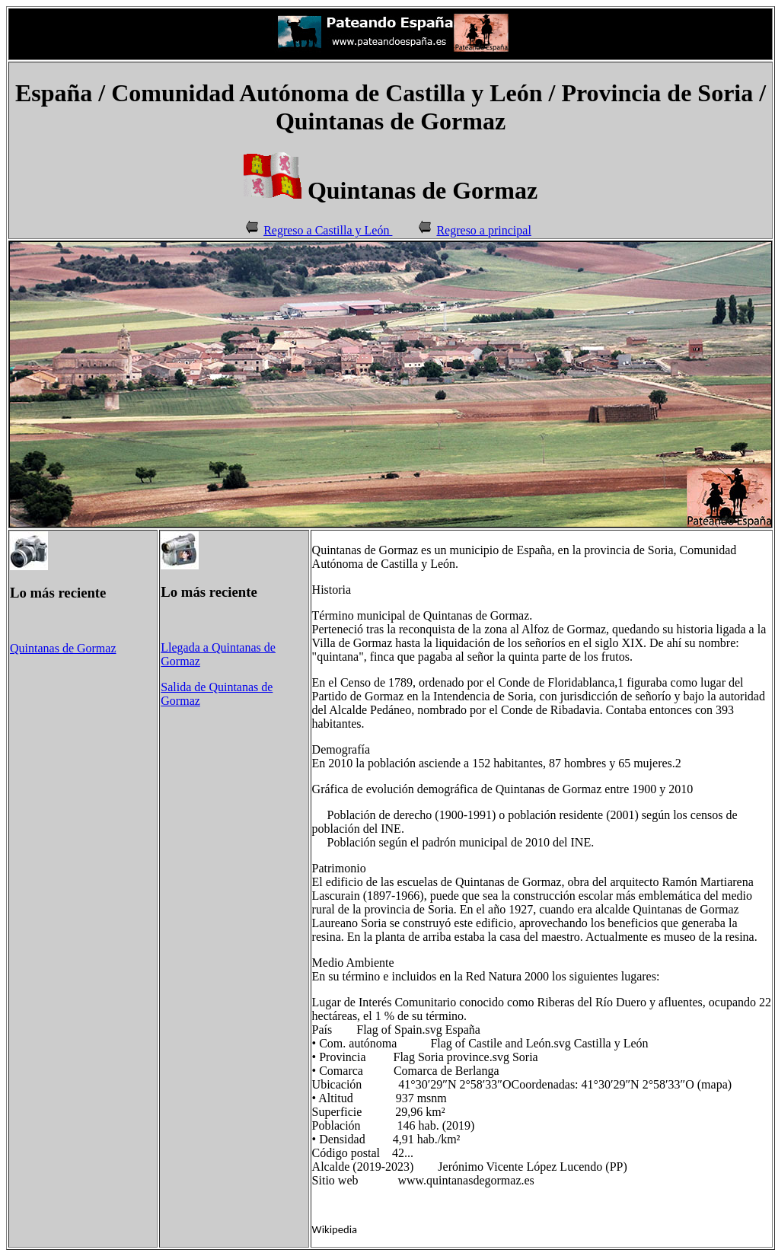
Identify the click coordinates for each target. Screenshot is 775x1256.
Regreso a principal (483, 230)
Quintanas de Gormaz (63, 648)
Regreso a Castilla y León (327, 230)
